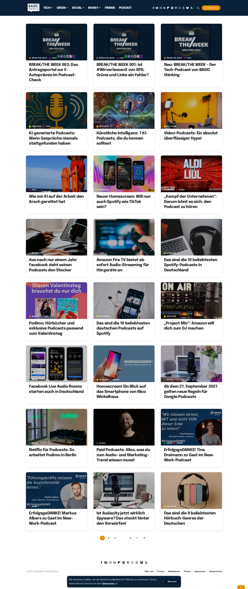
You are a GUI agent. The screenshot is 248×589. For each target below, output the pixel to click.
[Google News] (157, 7)
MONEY (182, 190)
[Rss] (192, 7)
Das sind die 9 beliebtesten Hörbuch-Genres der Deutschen (190, 518)
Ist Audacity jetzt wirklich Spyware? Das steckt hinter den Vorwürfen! (122, 518)
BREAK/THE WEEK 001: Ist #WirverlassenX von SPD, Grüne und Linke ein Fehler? (122, 70)
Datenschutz (109, 583)
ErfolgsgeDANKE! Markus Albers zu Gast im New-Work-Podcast (52, 518)
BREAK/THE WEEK (40, 58)
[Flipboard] (168, 7)
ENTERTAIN (37, 126)
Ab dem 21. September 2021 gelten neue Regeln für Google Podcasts (190, 392)
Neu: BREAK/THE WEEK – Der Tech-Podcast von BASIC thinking (190, 70)
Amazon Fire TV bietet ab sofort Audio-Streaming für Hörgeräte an (122, 265)
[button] (171, 581)
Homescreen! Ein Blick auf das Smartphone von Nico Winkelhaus (121, 392)
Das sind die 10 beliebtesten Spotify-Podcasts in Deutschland (190, 265)
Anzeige (171, 190)
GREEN (170, 443)
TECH (55, 58)
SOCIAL (35, 253)
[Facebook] (153, 7)
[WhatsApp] (179, 7)
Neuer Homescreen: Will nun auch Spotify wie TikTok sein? (123, 202)
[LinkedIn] (164, 7)
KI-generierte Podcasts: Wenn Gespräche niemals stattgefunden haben (53, 138)
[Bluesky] (187, 7)
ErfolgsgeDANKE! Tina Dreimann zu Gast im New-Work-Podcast (189, 455)
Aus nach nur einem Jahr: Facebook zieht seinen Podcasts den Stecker (53, 265)
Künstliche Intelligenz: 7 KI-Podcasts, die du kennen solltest (121, 138)
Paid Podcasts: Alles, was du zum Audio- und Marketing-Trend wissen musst (123, 455)
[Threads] (183, 7)
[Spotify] (172, 7)
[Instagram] (161, 7)
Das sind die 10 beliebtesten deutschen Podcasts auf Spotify (123, 328)
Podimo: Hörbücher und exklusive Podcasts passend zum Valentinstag (56, 328)
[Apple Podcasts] (176, 7)
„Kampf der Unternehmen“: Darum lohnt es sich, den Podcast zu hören (190, 202)
